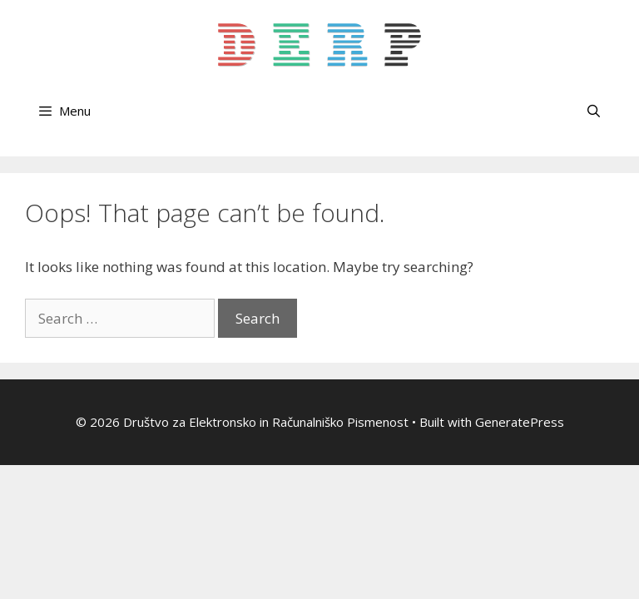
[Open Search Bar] (593, 111)
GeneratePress (519, 421)
